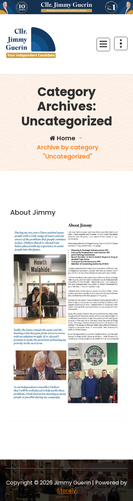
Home (62, 138)
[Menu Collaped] (103, 44)
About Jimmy (33, 212)
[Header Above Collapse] (121, 43)
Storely (66, 491)
